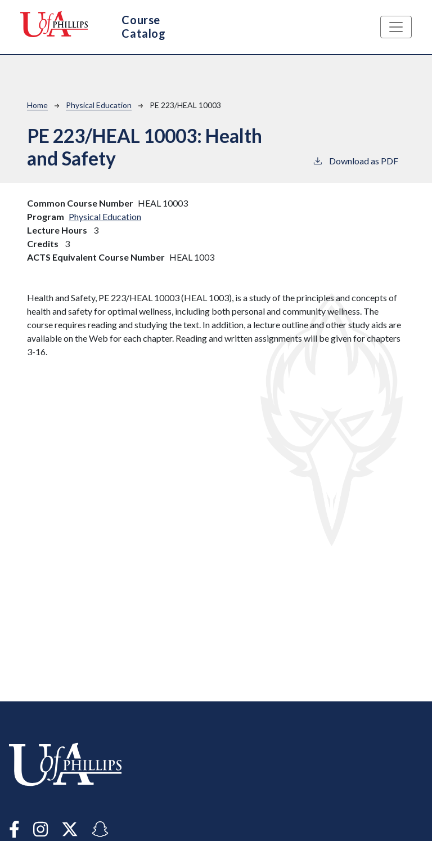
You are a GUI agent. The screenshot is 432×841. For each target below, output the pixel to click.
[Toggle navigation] (396, 27)
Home (37, 105)
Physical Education (99, 105)
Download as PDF (355, 160)
